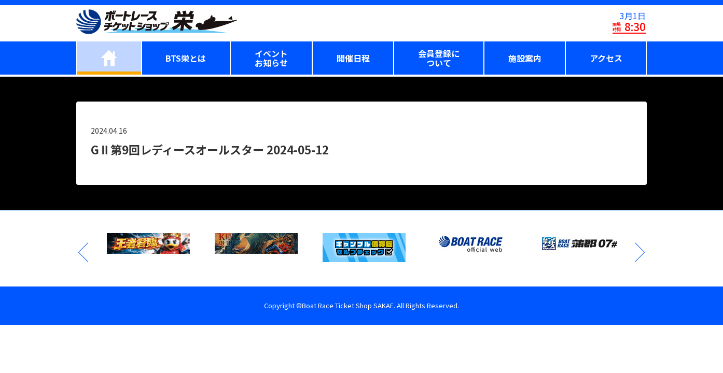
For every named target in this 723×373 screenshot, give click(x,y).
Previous (84, 252)
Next (639, 252)
